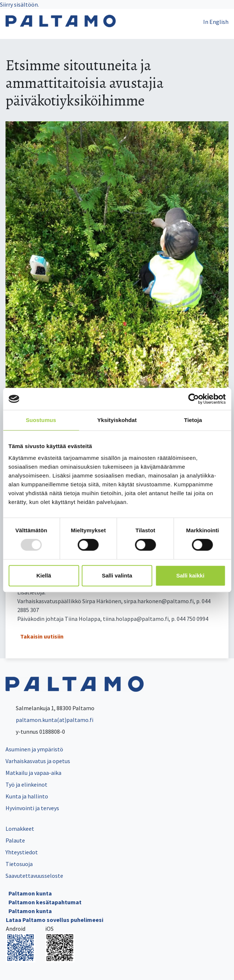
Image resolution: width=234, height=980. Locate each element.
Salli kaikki (190, 575)
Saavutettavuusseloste (34, 875)
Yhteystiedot (22, 852)
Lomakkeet (20, 828)
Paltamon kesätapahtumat (45, 902)
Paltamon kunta (30, 893)
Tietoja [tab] (193, 420)
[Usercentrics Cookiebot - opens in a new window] (193, 398)
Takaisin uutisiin (42, 636)
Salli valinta (117, 575)
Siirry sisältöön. (19, 4)
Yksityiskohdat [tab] (117, 420)
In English (215, 21)
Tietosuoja (19, 864)
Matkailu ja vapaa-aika (33, 772)
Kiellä (43, 575)
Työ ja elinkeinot (26, 784)
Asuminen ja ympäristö (34, 749)
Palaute (15, 840)
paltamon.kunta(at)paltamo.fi (49, 719)
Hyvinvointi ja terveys (32, 808)
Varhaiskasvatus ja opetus (38, 761)
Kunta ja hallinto (27, 796)
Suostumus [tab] (41, 420)
